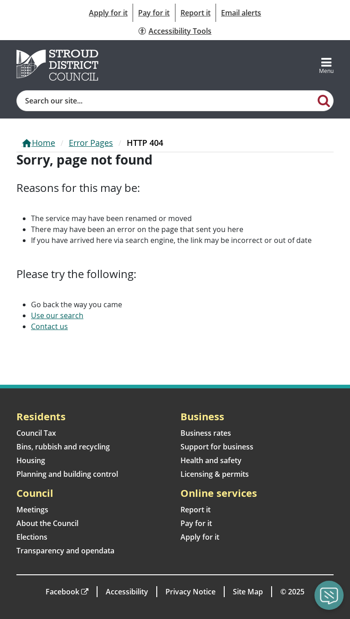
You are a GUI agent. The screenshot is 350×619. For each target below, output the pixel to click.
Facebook (62, 592)
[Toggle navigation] (326, 65)
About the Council (47, 523)
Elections (31, 537)
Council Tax (36, 433)
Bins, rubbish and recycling (63, 447)
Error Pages (91, 142)
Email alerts (241, 13)
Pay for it (154, 13)
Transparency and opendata (65, 551)
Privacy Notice (190, 592)
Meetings (32, 510)
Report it (195, 13)
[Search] (324, 100)
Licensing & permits (214, 474)
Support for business (216, 447)
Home (43, 142)
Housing (30, 460)
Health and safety (211, 460)
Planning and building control (67, 474)
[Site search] (166, 101)
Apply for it (108, 13)
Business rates (205, 433)
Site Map (248, 592)
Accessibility (127, 592)
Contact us (49, 326)
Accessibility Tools (180, 31)
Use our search (57, 315)
